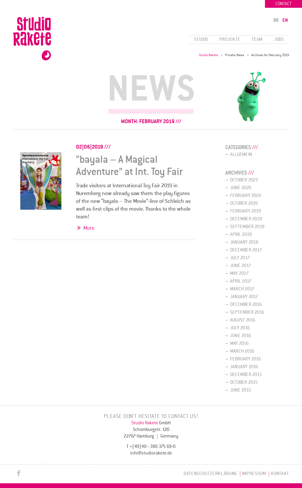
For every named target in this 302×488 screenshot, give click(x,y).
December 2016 (246, 304)
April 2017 (241, 281)
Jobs (279, 39)
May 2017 (239, 273)
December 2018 (246, 219)
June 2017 (240, 265)
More (89, 228)
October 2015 (244, 382)
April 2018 (241, 234)
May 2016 (239, 343)
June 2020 (240, 188)
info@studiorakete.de (151, 453)
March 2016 (242, 351)
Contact (283, 4)
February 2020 (245, 195)
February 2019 (245, 211)
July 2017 (240, 258)
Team (257, 39)
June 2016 (240, 335)
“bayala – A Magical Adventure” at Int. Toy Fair (129, 166)
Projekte (229, 39)
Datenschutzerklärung (210, 473)
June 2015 (240, 390)
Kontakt (280, 473)
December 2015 (246, 374)
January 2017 (244, 297)
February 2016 (245, 359)
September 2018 (247, 226)
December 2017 (246, 250)
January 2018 (244, 242)
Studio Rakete (208, 55)
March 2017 (242, 289)
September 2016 (247, 312)
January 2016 (244, 367)
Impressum (254, 473)
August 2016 (242, 320)
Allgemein (241, 154)
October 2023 (244, 180)
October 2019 (244, 203)
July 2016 (240, 328)
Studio (201, 39)
